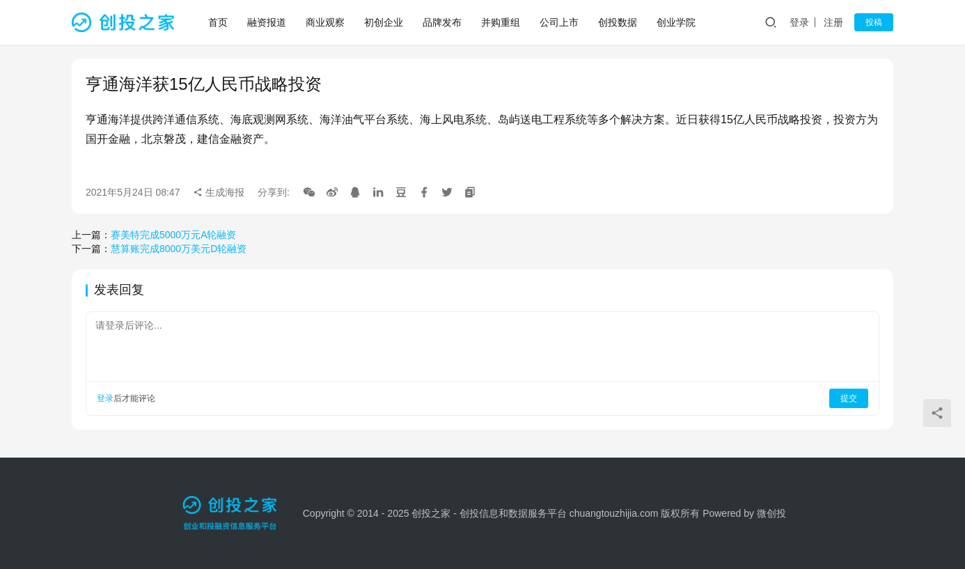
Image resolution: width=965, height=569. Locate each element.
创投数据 (617, 22)
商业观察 (325, 22)
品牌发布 (442, 22)
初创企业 (383, 22)
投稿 (873, 22)
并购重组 (500, 22)
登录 (799, 22)
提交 (848, 398)
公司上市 (559, 22)
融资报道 (266, 22)
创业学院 (676, 22)
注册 (833, 22)
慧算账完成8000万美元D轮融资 (178, 248)
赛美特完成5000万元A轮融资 (173, 234)
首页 (218, 22)
